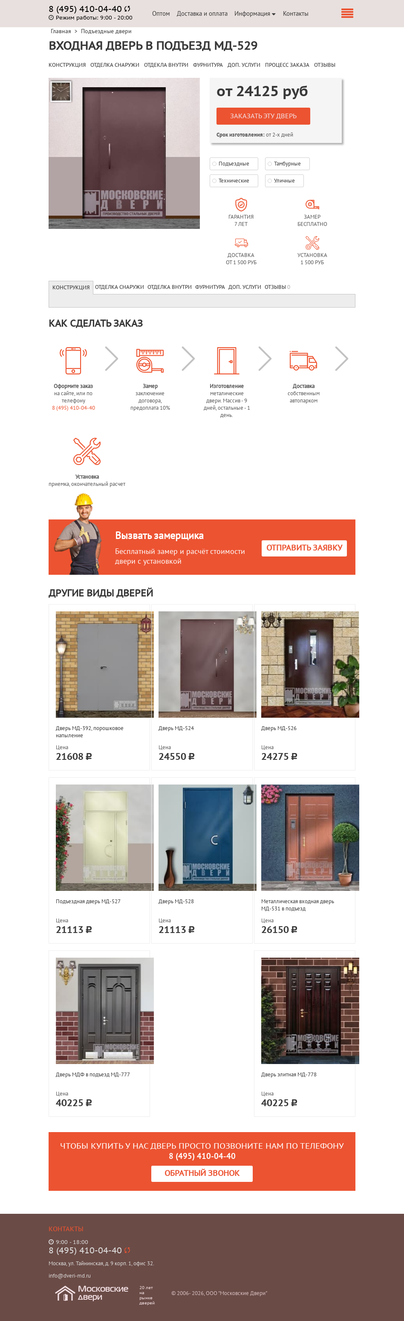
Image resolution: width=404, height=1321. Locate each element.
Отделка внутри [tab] (169, 287)
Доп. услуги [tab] (244, 287)
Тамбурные (287, 163)
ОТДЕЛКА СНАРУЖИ (114, 65)
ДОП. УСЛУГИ (244, 65)
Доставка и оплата (202, 13)
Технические (234, 180)
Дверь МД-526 (279, 728)
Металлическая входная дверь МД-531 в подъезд (297, 905)
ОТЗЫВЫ (324, 65)
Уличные (284, 180)
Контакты (296, 13)
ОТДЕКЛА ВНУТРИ (166, 65)
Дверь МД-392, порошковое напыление (90, 732)
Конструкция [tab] (70, 288)
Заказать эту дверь (263, 116)
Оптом (161, 13)
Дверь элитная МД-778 (289, 1074)
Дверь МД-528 (176, 901)
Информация (255, 13)
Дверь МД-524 (176, 728)
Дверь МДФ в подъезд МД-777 (93, 1074)
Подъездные (234, 163)
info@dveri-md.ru (70, 1275)
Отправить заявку (304, 548)
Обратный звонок (202, 1173)
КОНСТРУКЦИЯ (67, 65)
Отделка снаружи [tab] (119, 287)
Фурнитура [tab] (210, 287)
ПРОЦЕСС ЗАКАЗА (287, 65)
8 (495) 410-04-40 (73, 407)
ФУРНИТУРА (208, 65)
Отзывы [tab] (277, 287)
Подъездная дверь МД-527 (88, 901)
